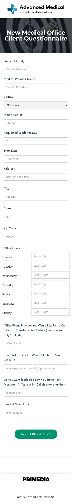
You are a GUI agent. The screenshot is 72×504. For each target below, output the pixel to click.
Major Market (13, 115)
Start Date (10, 151)
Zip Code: (10, 228)
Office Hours (12, 248)
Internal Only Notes (17, 404)
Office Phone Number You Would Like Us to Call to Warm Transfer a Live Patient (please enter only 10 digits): (35, 330)
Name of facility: (15, 61)
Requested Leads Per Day (20, 133)
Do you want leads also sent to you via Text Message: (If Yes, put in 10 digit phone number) (34, 382)
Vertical (9, 97)
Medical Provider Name (19, 79)
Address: (10, 168)
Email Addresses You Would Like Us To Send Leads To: (32, 358)
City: (7, 188)
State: (8, 208)
